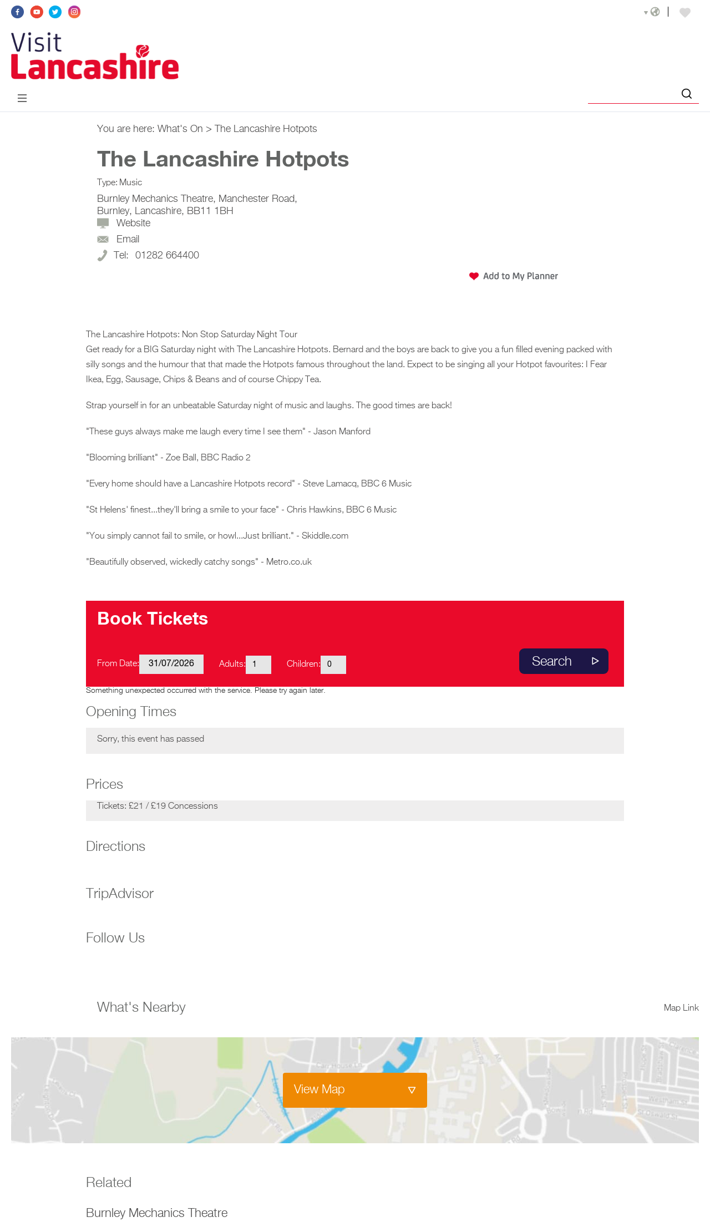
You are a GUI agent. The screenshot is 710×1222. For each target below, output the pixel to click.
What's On (180, 129)
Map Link (681, 1008)
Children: (304, 664)
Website (133, 224)
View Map (319, 1090)
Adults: (232, 664)
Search (552, 661)
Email (127, 240)
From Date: (118, 664)
